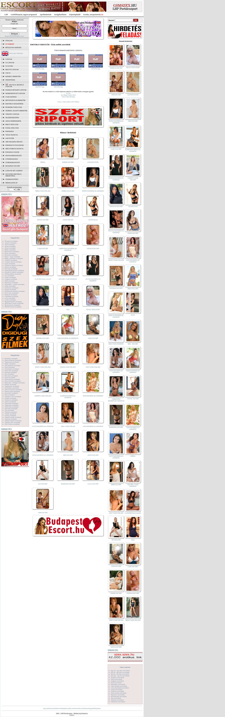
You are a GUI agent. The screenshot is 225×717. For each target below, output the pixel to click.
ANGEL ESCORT (43, 220)
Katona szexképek (10, 289)
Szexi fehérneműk (13, 121)
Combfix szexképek (11, 260)
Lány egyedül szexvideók (119, 686)
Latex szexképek (10, 298)
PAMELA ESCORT (68, 191)
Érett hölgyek (11, 124)
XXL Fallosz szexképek (12, 424)
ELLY (133, 315)
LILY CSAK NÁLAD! (93, 367)
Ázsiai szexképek (10, 248)
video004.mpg (95, 68)
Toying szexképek (10, 415)
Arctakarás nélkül (14, 142)
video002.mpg (58, 68)
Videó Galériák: (125, 667)
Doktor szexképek (10, 267)
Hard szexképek (10, 281)
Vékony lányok (12, 114)
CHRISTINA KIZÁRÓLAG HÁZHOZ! (68, 249)
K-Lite (68, 93)
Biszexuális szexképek (12, 251)
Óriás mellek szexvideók (118, 693)
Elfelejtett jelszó (19, 36)
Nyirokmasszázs (12, 162)
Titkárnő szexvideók (117, 700)
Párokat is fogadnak (14, 145)
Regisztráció (9, 36)
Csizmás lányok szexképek (13, 262)
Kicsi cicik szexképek (11, 293)
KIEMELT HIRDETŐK (13, 76)
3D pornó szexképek (11, 241)
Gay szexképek (9, 275)
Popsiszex (9, 131)
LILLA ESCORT (93, 484)
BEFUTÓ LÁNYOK (12, 69)
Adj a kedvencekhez (74, 708)
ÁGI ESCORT (42, 484)
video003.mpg (76, 68)
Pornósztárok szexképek (12, 379)
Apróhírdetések (45, 14)
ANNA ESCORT (133, 233)
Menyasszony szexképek (12, 305)
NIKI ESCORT (68, 455)
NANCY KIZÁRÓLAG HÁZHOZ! (116, 316)
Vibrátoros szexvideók (118, 701)
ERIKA (42, 162)
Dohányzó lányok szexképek (14, 265)
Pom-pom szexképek (11, 376)
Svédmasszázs (11, 159)
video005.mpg (39, 87)
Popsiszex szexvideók (118, 695)
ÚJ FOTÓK (9, 66)
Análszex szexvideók (117, 677)
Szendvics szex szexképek (13, 396)
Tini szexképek (9, 410)
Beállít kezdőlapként (60, 708)
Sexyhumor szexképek (12, 388)
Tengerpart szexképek (11, 405)
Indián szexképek (10, 286)
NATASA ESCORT (93, 248)
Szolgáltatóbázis (60, 14)
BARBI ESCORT (68, 162)
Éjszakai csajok (12, 152)
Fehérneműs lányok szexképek (14, 270)
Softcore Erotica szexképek (13, 389)
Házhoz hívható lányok (15, 90)
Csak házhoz (11, 97)
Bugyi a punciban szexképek (14, 258)
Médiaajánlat (96, 708)
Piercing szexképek (11, 372)
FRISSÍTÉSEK (10, 80)
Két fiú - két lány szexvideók (120, 674)
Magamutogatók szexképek (13, 301)
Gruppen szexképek (11, 279)
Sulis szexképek (10, 395)
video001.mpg (39, 68)
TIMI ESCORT (43, 512)
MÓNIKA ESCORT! (43, 338)
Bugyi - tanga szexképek (12, 257)
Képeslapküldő (75, 14)
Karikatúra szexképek (11, 288)
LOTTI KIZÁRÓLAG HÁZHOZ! (43, 426)
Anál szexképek (10, 244)
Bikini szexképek (10, 250)
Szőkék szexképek (10, 398)
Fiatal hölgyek (12, 128)
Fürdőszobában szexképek (13, 274)
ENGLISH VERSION (16, 53)
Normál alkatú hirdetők (16, 110)
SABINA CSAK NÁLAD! (42, 396)
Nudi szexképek (10, 367)
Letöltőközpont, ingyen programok (24, 14)
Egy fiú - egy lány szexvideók (120, 670)
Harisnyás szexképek (11, 282)
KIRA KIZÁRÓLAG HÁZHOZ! (68, 338)
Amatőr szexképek (10, 243)
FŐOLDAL (9, 40)
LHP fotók (9, 138)
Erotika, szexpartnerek (91, 14)
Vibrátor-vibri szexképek (12, 422)
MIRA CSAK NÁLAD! (42, 191)
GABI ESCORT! (133, 566)
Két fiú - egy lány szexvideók (120, 672)
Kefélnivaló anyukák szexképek (15, 291)
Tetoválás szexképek (11, 408)
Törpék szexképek (10, 414)
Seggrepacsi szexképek (12, 386)
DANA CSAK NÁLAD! (68, 367)
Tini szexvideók (116, 698)
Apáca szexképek (10, 246)
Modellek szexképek (11, 358)
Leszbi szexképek (10, 300)
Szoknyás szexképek (11, 400)
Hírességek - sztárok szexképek (14, 284)
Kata (67, 309)
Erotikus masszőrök (14, 104)
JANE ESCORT (93, 338)
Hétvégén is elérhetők (15, 100)
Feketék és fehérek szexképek (14, 272)
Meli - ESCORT (133, 344)
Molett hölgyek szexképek (13, 360)
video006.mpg (58, 87)
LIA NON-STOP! (93, 162)
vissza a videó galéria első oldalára (68, 102)
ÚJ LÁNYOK (9, 62)
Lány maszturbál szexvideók (120, 688)
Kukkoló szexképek (11, 294)
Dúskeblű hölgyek (13, 107)
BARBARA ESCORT (68, 484)
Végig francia (11, 135)
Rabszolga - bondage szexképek (15, 383)
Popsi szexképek (10, 377)
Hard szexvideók (116, 682)
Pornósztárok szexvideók (119, 696)
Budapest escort (12, 166)
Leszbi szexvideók (117, 689)
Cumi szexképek (10, 263)
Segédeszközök (12, 117)
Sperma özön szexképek (12, 391)
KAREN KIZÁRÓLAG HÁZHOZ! (67, 396)
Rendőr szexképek (10, 384)
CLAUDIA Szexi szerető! (43, 279)
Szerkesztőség (86, 708)
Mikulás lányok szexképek (13, 307)
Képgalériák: (15, 238)
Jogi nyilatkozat (48, 708)
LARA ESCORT (43, 248)
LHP (6, 14)
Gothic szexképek (10, 277)
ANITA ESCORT (93, 455)
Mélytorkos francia (14, 148)
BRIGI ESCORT (133, 288)
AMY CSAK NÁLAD (68, 426)
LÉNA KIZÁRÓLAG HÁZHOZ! (42, 455)
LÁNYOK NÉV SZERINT (14, 170)
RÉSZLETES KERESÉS (13, 47)
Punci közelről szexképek (13, 381)
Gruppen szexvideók (117, 681)
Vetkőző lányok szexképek (13, 421)
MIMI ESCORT (116, 484)
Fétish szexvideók (116, 679)
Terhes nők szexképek (12, 407)
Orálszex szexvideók (117, 691)
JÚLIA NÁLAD (68, 220)
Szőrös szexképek (10, 402)
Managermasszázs (13, 155)
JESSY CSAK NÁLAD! (43, 367)
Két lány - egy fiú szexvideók (120, 676)
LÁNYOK (8, 59)
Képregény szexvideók (118, 684)
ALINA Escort (93, 220)
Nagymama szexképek (12, 362)
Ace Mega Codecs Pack (68, 95)
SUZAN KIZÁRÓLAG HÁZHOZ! (93, 280)
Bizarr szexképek (10, 253)
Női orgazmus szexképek (12, 365)
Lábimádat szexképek (11, 296)
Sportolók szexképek (11, 393)
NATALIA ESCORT (42, 309)
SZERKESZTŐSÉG (11, 179)
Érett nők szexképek (11, 269)
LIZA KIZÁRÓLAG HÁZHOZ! (93, 426)
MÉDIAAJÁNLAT (11, 183)
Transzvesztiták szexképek (13, 417)
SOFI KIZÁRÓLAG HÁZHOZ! (93, 396)
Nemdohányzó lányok (15, 93)
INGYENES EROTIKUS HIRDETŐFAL (13, 175)
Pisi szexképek (9, 374)
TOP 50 (7, 73)
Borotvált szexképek (11, 255)
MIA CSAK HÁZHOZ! (116, 344)
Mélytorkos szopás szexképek (14, 303)
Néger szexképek (10, 364)
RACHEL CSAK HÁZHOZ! (68, 279)
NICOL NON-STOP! (93, 309)
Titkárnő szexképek (11, 412)
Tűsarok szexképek (11, 419)
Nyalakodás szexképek (12, 369)
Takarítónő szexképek (11, 403)
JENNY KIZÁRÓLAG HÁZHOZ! (93, 191)
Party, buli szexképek (11, 370)
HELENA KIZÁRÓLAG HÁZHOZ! (116, 231)
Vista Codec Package (68, 97)
